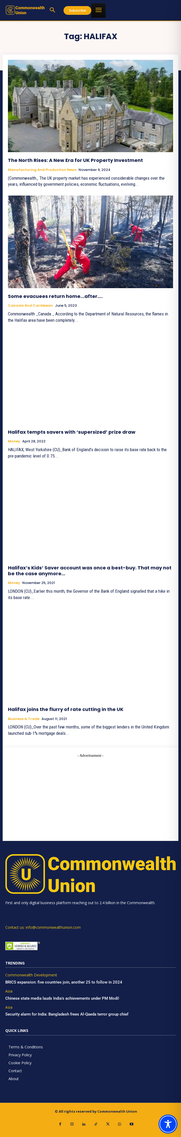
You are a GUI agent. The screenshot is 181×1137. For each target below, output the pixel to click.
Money (14, 441)
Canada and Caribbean (30, 305)
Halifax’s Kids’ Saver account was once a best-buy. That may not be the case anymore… (89, 570)
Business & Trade (23, 719)
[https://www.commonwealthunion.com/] (25, 10)
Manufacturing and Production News (42, 170)
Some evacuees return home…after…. (55, 296)
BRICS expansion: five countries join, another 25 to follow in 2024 (63, 982)
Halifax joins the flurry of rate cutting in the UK (65, 709)
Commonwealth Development (31, 975)
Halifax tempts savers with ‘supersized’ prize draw (71, 432)
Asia (8, 991)
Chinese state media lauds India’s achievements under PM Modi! (62, 998)
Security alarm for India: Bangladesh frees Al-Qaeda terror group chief (66, 1014)
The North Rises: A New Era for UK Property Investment (75, 160)
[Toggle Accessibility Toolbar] (168, 1124)
